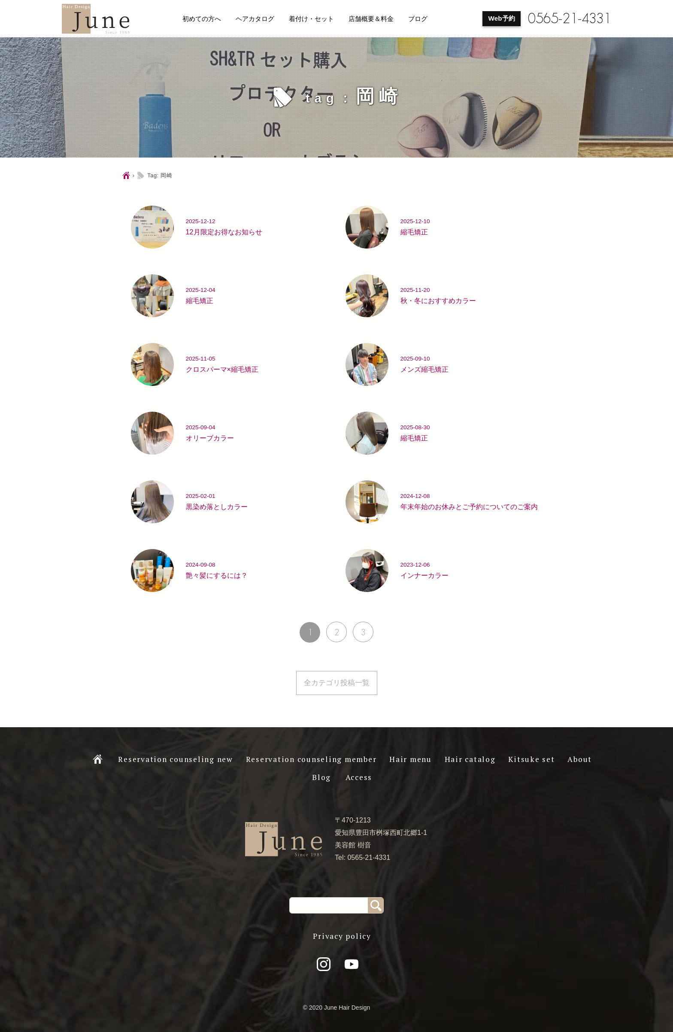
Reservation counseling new (175, 759)
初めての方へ (201, 18)
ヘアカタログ (255, 18)
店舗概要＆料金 (371, 18)
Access (359, 777)
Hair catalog (470, 759)
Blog (321, 777)
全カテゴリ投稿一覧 (337, 683)
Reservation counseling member (311, 759)
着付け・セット (311, 18)
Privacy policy (342, 936)
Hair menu (410, 759)
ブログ (417, 18)
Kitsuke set (531, 759)
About (579, 759)
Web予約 (501, 18)
